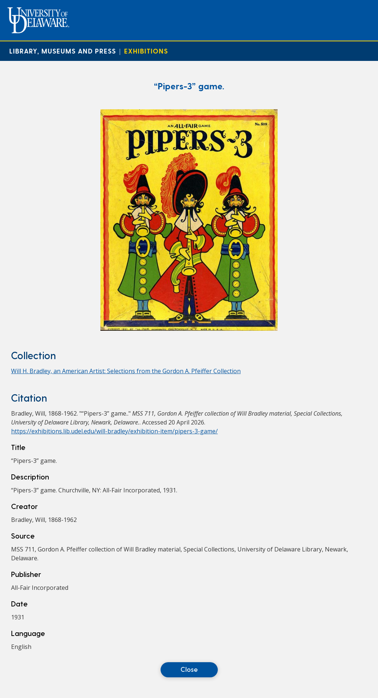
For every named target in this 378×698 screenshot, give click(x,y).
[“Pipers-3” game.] (189, 328)
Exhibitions (146, 51)
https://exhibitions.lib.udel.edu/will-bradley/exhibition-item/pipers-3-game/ (114, 431)
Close (189, 669)
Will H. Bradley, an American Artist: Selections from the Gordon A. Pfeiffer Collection (126, 371)
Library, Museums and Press (62, 51)
